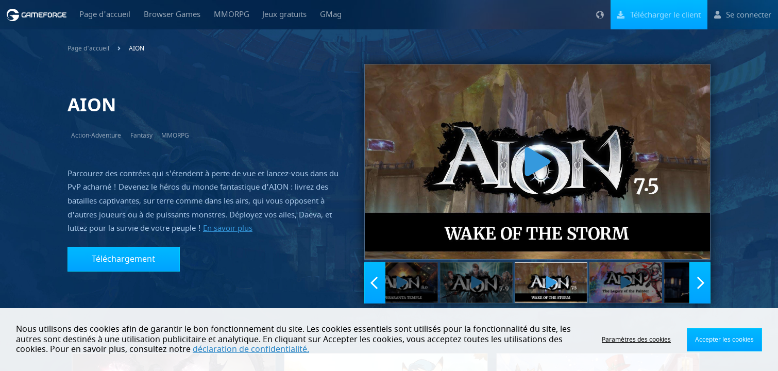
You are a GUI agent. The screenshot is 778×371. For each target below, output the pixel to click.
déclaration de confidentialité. (251, 349)
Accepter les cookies (724, 339)
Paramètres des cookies (636, 339)
